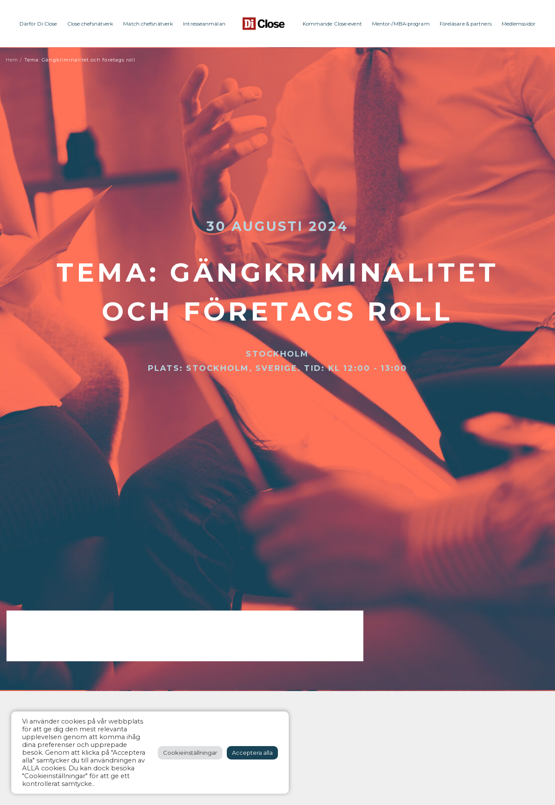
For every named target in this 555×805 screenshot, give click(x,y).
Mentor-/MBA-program (401, 24)
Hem (12, 60)
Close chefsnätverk (90, 24)
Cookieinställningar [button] (190, 752)
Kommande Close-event (332, 24)
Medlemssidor (518, 24)
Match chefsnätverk (148, 24)
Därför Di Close (38, 24)
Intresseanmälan (204, 24)
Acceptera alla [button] (252, 752)
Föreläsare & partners (466, 24)
